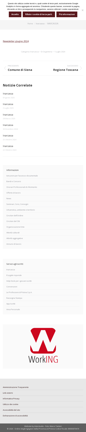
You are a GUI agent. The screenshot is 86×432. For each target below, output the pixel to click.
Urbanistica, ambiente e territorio (20, 210)
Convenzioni (11, 286)
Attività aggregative (14, 238)
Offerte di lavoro (13, 192)
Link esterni (8, 393)
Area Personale (13, 309)
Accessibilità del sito (11, 410)
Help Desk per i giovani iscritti (19, 281)
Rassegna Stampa (14, 298)
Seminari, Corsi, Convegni (17, 204)
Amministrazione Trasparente (16, 387)
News (8, 198)
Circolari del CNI (13, 221)
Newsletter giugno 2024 (16, 41)
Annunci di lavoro (13, 244)
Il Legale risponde (14, 275)
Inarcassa (34, 51)
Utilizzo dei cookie (10, 404)
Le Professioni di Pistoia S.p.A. (19, 292)
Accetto (15, 14)
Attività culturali (12, 232)
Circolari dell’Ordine (14, 215)
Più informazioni (67, 14)
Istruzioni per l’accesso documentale (22, 175)
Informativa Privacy (11, 398)
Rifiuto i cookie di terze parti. (38, 14)
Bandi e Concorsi (13, 181)
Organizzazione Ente (15, 227)
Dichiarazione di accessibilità (15, 415)
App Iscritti (10, 303)
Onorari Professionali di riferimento (21, 187)
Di (46, 51)
